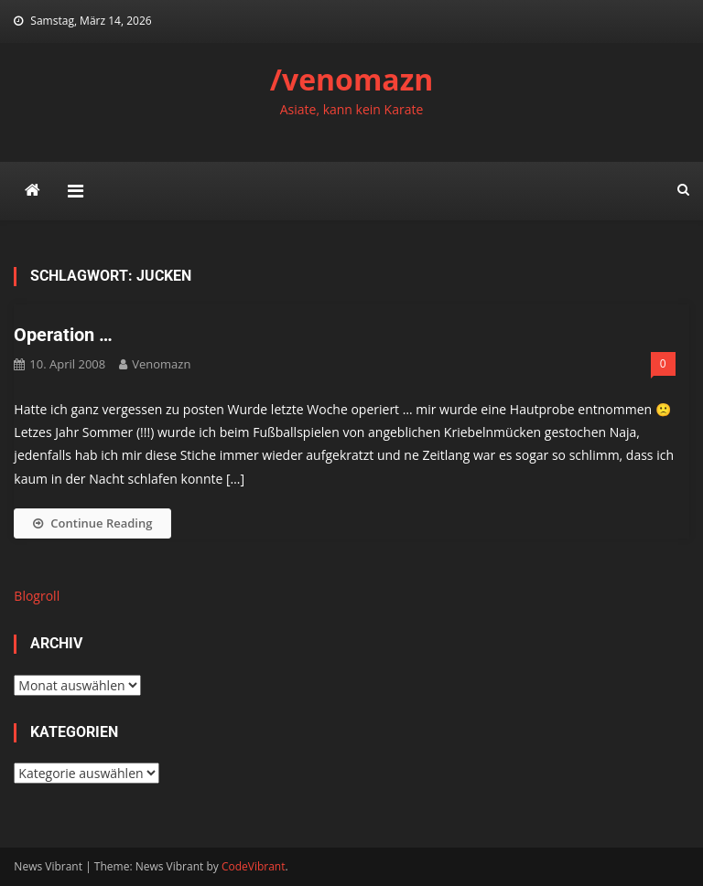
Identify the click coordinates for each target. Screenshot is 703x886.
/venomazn (352, 79)
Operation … (63, 335)
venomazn (161, 364)
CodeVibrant (254, 866)
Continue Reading (92, 523)
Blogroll (36, 595)
